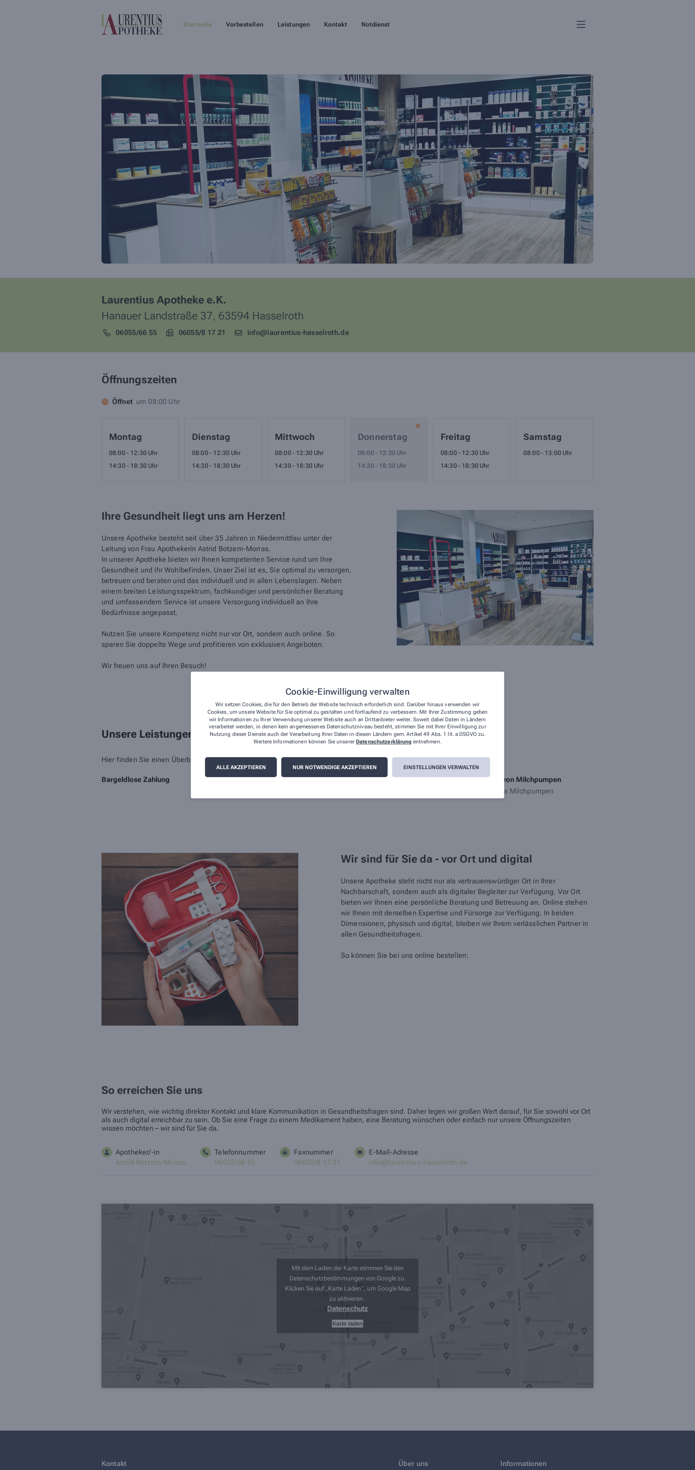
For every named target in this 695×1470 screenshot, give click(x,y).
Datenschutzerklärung (383, 742)
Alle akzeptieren (241, 767)
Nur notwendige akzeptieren (335, 767)
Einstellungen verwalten (441, 767)
